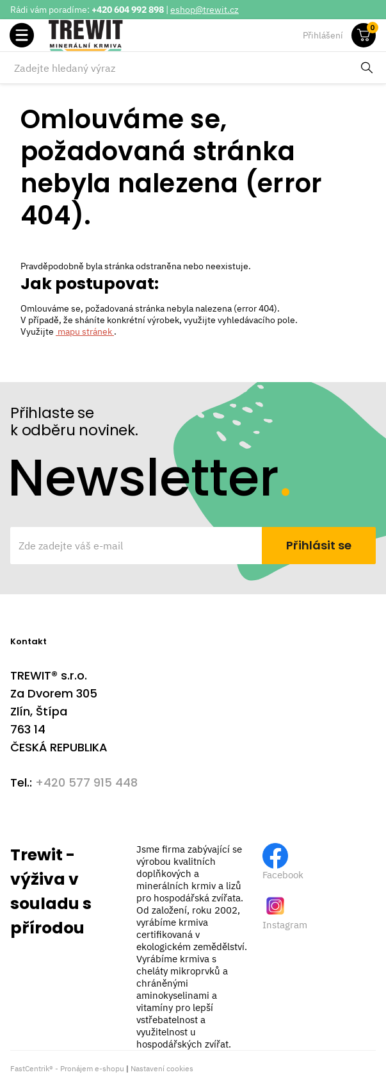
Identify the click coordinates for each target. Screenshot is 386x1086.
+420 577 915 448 (86, 782)
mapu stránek (85, 331)
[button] (22, 35)
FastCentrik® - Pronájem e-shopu (67, 1068)
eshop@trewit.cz (204, 9)
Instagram (284, 925)
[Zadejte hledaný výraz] (180, 68)
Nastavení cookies (162, 1068)
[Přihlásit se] (319, 545)
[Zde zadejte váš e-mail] (137, 545)
